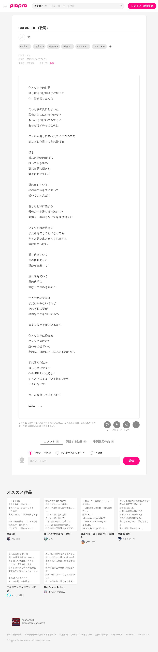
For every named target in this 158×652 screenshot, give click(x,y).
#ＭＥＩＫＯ (99, 46)
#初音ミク (25, 46)
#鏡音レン (53, 46)
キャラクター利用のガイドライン (40, 634)
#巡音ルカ (67, 46)
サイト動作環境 (14, 634)
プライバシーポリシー (81, 634)
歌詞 (52, 63)
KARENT (130, 634)
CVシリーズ (116, 634)
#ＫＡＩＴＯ (83, 46)
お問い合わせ (101, 634)
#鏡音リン (39, 46)
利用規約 (63, 634)
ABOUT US (143, 634)
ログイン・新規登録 (142, 5)
